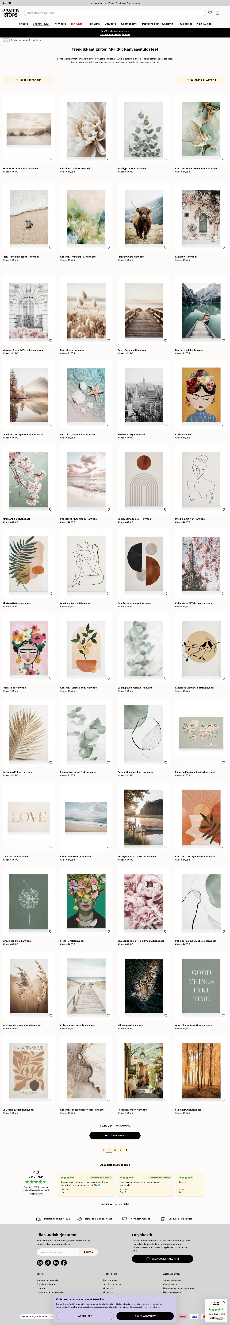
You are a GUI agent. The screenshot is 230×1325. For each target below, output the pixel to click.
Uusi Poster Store (112, 1284)
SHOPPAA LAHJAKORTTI (162, 1258)
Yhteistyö (108, 1288)
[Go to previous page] (103, 1150)
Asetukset (85, 1316)
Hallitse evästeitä (172, 1292)
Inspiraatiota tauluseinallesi (51, 1292)
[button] (216, 1310)
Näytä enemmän (115, 1135)
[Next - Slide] (207, 1184)
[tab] (210, 13)
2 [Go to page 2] (115, 1149)
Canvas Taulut (20, 40)
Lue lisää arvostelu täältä (115, 1204)
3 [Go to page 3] (120, 1149)
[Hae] (203, 13)
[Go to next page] (126, 1150)
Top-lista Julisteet (46, 1284)
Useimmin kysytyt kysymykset (179, 1288)
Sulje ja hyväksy (145, 1316)
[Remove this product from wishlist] (51, 159)
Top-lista (36, 40)
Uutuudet (41, 1288)
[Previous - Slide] (54, 1184)
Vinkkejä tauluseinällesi (48, 1280)
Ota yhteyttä (170, 1284)
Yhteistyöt (108, 1292)
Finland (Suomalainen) (37, 1316)
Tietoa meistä (110, 1280)
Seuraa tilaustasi (172, 1280)
